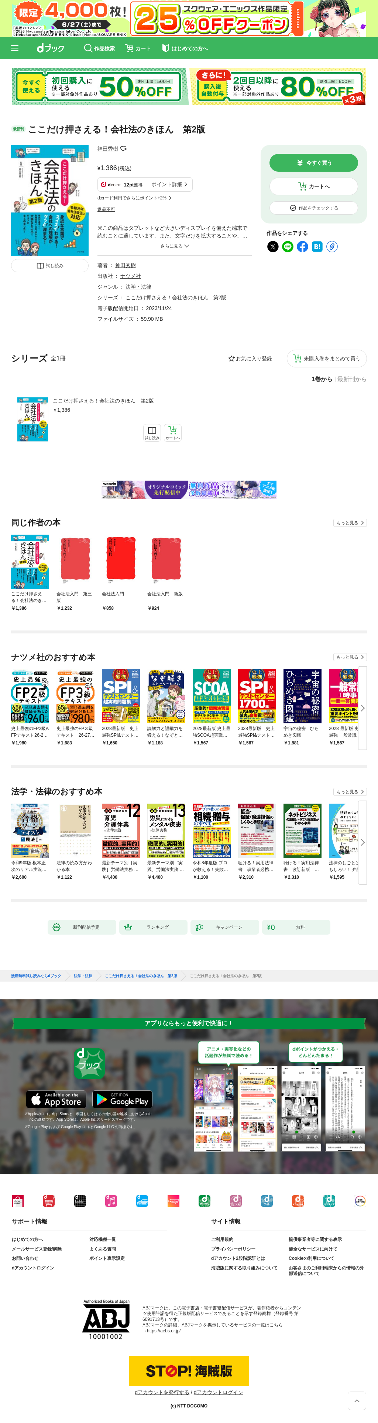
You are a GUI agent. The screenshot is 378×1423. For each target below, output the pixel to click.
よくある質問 (102, 1249)
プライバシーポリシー (233, 1249)
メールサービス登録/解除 (37, 1249)
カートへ (319, 186)
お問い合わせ (25, 1258)
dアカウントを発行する (162, 1392)
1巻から (322, 379)
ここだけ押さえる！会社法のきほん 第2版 (103, 401)
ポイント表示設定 (107, 1258)
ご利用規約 (222, 1239)
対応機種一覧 (102, 1239)
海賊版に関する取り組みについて (244, 1268)
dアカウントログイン (33, 1268)
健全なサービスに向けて (313, 1249)
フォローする (123, 148)
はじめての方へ (27, 1239)
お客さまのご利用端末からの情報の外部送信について (326, 1270)
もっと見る (347, 522)
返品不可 (106, 209)
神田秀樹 (107, 149)
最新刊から (352, 379)
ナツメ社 (130, 276)
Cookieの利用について (311, 1258)
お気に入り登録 (254, 358)
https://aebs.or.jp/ (164, 1330)
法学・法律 (138, 287)
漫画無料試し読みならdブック (36, 976)
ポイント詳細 (166, 184)
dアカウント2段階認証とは (238, 1258)
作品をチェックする (319, 208)
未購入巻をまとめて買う (332, 358)
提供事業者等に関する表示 (315, 1239)
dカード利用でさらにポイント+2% (131, 198)
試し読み (54, 265)
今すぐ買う (319, 163)
